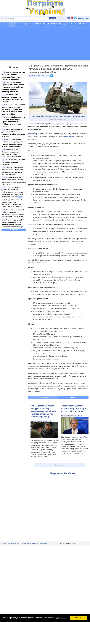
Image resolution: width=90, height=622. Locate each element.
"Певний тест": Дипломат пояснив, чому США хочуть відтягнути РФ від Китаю (73, 408)
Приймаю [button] (78, 618)
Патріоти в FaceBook (62, 473)
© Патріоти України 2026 (11, 543)
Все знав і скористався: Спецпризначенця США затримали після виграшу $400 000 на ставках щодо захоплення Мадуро (14, 109)
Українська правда (67, 136)
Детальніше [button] (61, 618)
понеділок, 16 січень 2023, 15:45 (39, 76)
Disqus (73, 397)
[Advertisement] (45, 44)
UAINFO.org (32, 139)
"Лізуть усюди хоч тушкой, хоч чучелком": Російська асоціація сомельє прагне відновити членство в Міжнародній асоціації (12, 192)
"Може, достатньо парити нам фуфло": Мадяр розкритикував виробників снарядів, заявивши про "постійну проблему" (13, 87)
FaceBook (44, 397)
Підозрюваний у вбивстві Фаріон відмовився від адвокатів (13, 162)
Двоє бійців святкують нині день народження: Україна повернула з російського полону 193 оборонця (13, 121)
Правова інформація (30, 543)
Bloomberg (32, 134)
